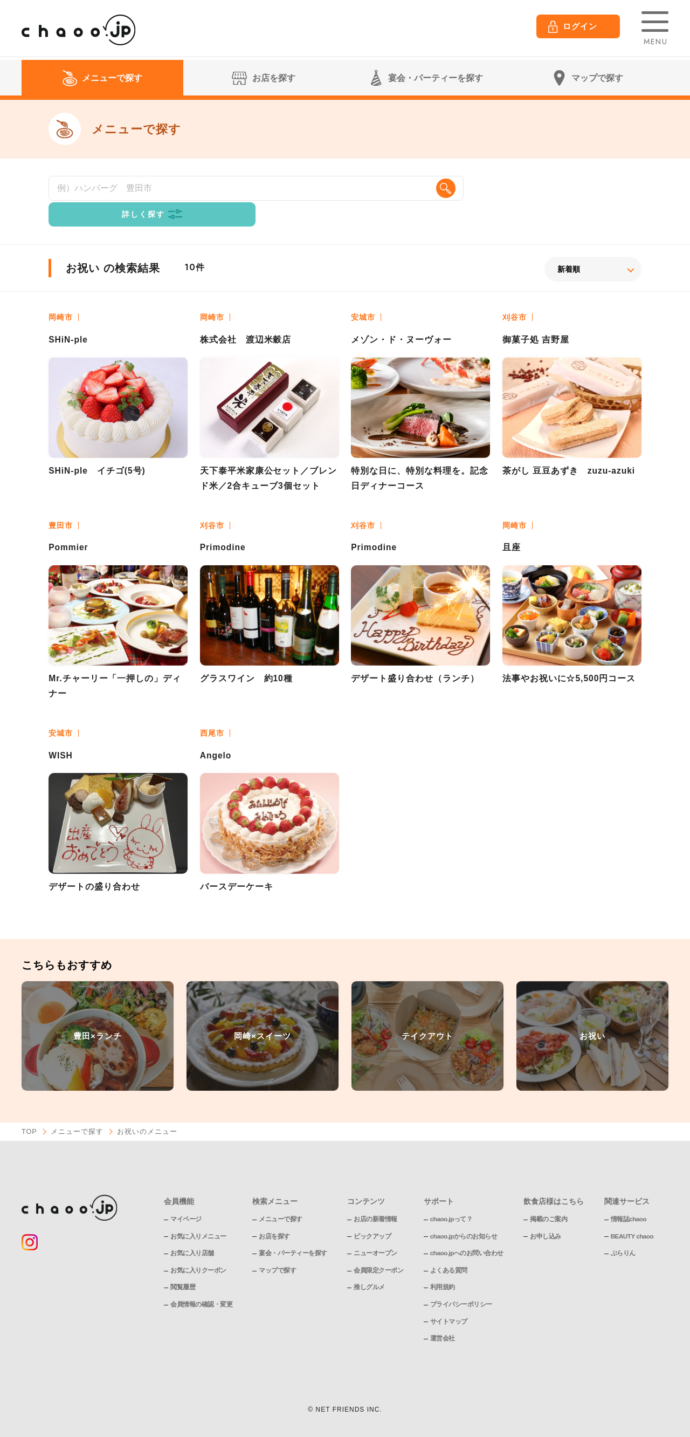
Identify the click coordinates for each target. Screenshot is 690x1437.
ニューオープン (375, 1232)
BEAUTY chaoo (633, 1215)
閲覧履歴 (182, 1266)
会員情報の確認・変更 (201, 1283)
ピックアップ (372, 1215)
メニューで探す (77, 1110)
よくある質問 (448, 1249)
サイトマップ (448, 1300)
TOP (30, 1110)
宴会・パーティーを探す (293, 1232)
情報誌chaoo (629, 1198)
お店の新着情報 (375, 1198)
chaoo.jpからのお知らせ (464, 1215)
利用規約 (442, 1266)
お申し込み (546, 1215)
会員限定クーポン (378, 1249)
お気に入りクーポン (198, 1249)
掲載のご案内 (549, 1198)
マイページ (186, 1198)
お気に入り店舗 (192, 1232)
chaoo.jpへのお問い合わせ (467, 1232)
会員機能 (179, 1179)
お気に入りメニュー (198, 1215)
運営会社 (442, 1317)
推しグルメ (369, 1266)
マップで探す (277, 1249)
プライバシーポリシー (461, 1283)
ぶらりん (623, 1232)
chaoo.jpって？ (451, 1198)
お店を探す (274, 1215)
